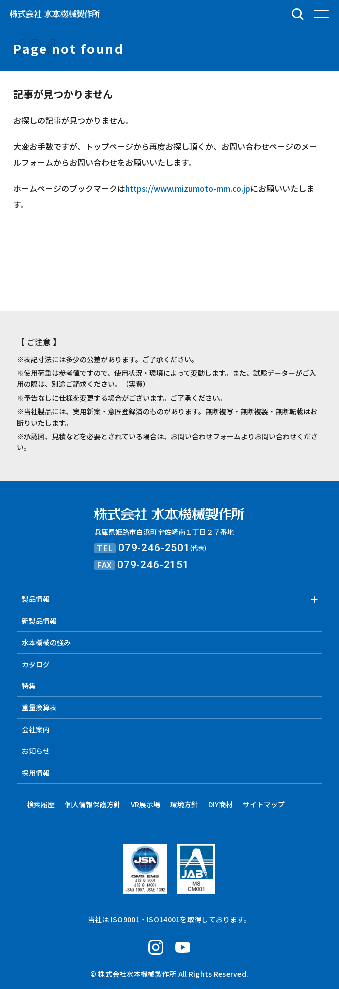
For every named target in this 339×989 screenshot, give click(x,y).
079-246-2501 (154, 548)
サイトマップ (264, 804)
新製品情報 (39, 621)
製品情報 (36, 599)
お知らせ (36, 751)
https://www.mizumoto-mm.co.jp (188, 188)
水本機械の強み (46, 642)
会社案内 (36, 729)
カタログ (36, 664)
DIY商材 (220, 804)
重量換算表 (39, 707)
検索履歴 (41, 804)
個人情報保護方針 (93, 804)
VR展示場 (145, 804)
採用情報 (36, 773)
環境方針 (184, 804)
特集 (29, 686)
